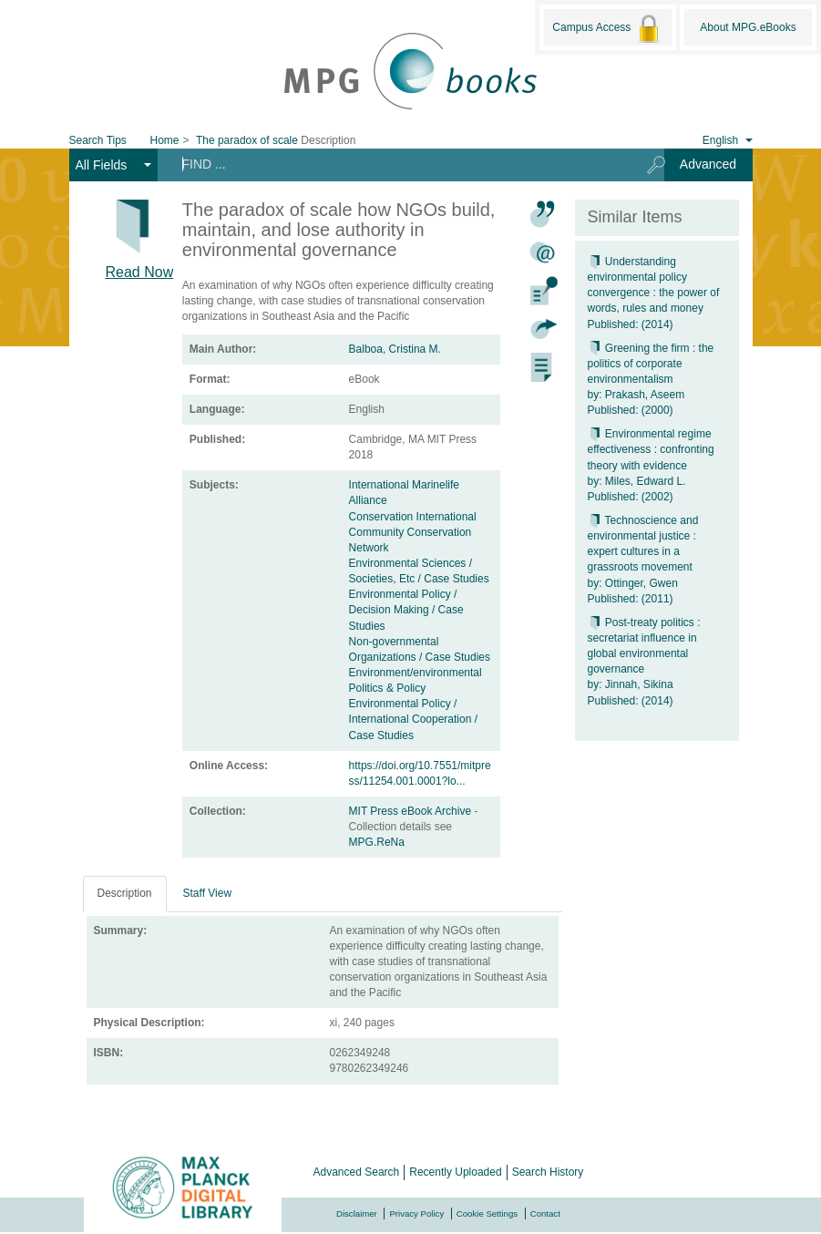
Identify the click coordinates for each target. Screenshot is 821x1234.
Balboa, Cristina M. (395, 349)
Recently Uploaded (455, 1172)
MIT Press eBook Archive (412, 811)
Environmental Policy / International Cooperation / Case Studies (413, 719)
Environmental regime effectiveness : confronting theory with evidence (651, 449)
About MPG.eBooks (747, 27)
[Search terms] (396, 164)
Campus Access (607, 28)
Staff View (207, 893)
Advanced (708, 164)
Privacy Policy (416, 1213)
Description (124, 893)
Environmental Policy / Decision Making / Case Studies (406, 610)
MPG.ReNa (377, 842)
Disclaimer (356, 1213)
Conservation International (413, 516)
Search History (548, 1172)
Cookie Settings (487, 1213)
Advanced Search (356, 1172)
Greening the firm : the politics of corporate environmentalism (651, 364)
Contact (545, 1213)
